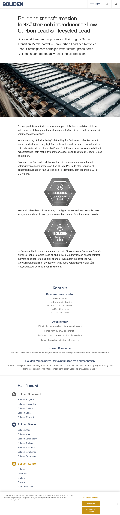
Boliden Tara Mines (27, 451)
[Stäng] (117, 505)
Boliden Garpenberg (27, 438)
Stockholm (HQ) (25, 486)
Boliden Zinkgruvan (27, 456)
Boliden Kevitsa (25, 443)
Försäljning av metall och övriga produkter (60, 326)
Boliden (21, 469)
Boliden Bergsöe (26, 399)
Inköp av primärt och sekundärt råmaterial (60, 335)
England (21, 478)
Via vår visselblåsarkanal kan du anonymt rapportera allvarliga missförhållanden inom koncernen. (60, 352)
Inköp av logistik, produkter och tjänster (60, 340)
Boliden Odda (24, 412)
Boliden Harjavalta (27, 404)
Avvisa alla (91, 504)
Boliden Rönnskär (26, 417)
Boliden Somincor (26, 447)
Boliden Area (24, 434)
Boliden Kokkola (25, 408)
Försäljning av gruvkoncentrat (60, 330)
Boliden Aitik (24, 429)
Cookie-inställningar (91, 498)
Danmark (22, 473)
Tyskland (22, 482)
